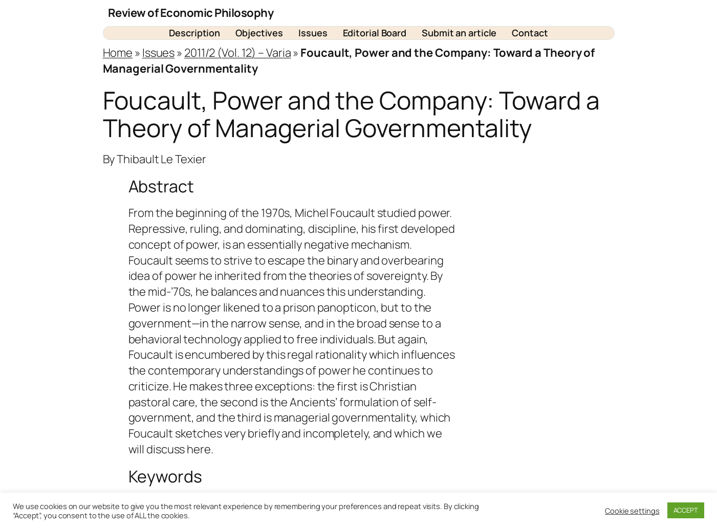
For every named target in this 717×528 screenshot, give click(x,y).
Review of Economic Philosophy (191, 12)
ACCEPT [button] (685, 510)
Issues (158, 52)
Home (118, 52)
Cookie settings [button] (632, 510)
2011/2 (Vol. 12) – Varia (237, 52)
